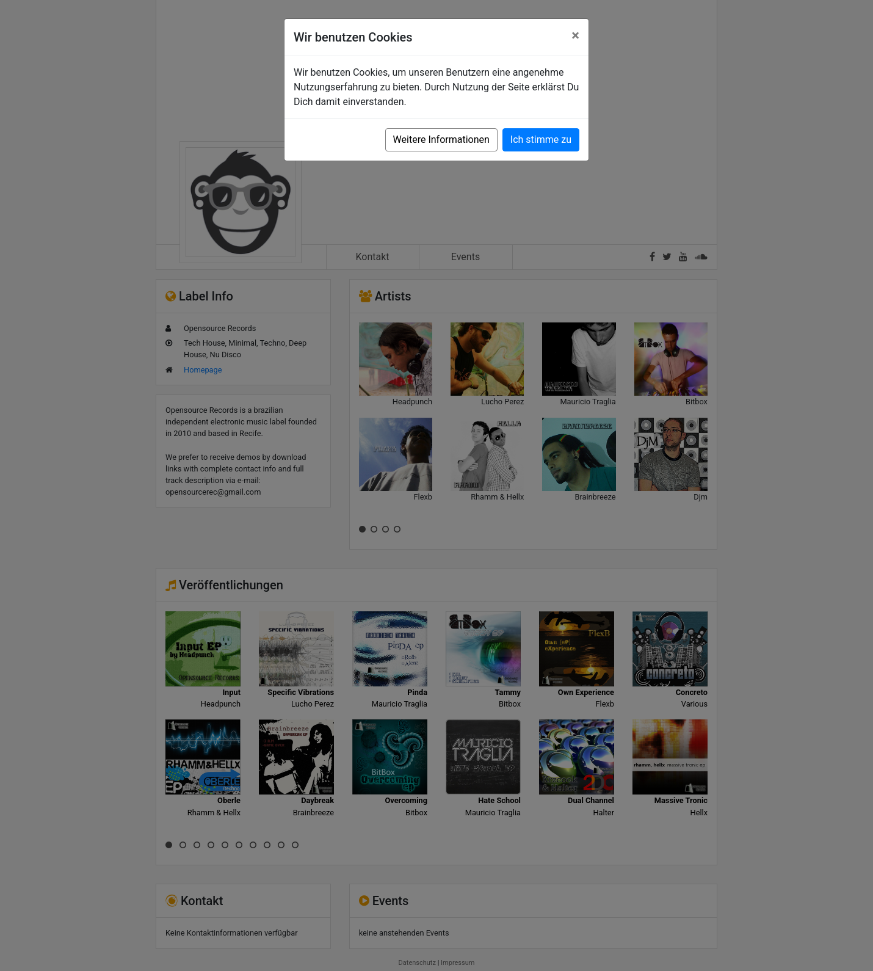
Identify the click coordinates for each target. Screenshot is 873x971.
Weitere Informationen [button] (441, 139)
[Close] (575, 35)
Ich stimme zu (540, 139)
